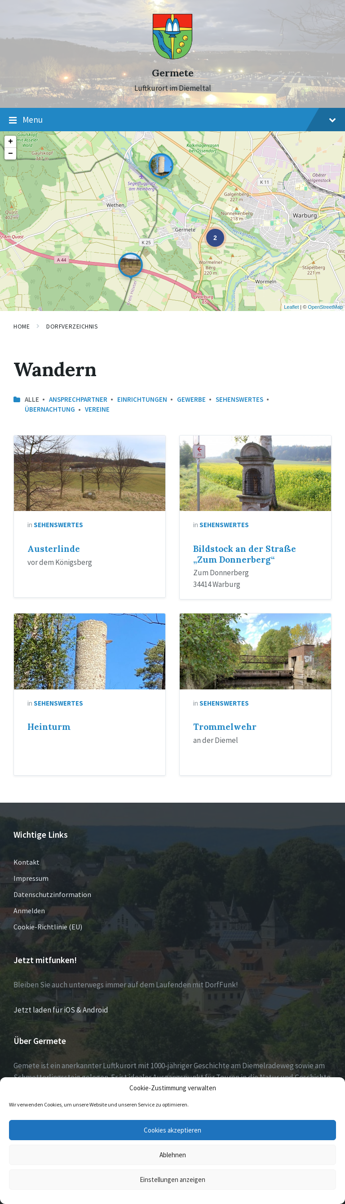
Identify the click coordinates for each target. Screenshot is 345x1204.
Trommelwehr (225, 726)
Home (21, 326)
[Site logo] (172, 57)
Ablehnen (172, 1155)
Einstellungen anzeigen (172, 1179)
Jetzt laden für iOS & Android (60, 1010)
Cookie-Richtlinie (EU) (47, 926)
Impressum (31, 878)
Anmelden (29, 910)
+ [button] (10, 141)
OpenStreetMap (325, 307)
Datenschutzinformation (52, 894)
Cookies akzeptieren (172, 1130)
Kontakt (26, 861)
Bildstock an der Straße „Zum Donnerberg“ (244, 554)
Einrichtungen (142, 399)
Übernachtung (50, 409)
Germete (173, 73)
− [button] (10, 153)
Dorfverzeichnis (72, 326)
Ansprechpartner (78, 399)
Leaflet (291, 307)
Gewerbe (191, 399)
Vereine (97, 409)
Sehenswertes (239, 399)
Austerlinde (53, 548)
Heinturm (49, 726)
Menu (172, 120)
